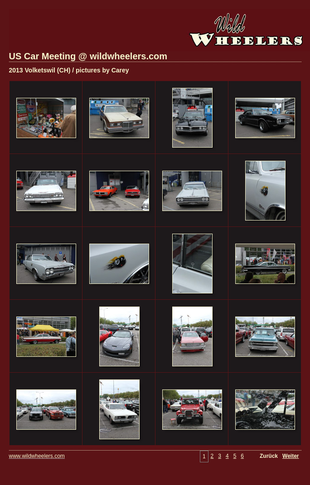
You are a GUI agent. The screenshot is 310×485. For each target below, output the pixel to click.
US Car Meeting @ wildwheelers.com (88, 56)
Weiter (290, 456)
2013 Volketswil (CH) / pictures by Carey (69, 70)
